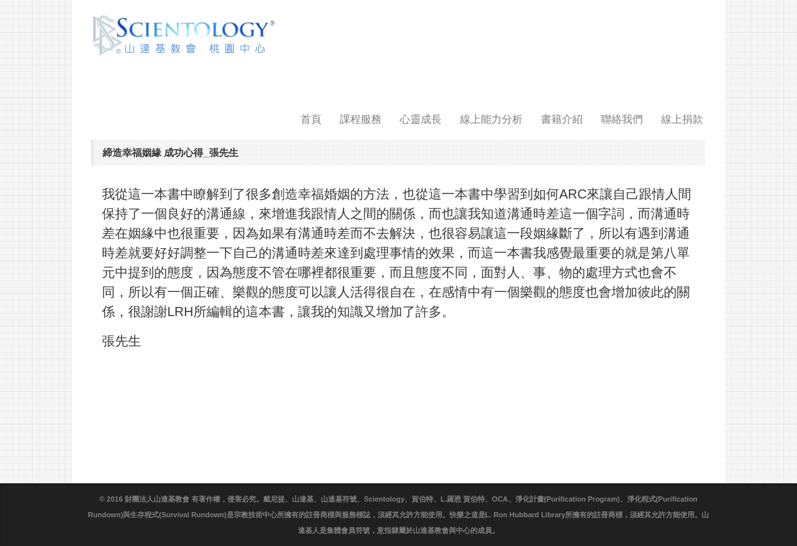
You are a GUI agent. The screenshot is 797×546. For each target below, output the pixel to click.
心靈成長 (421, 119)
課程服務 (361, 119)
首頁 (311, 119)
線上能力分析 (491, 119)
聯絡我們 (622, 119)
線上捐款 (682, 119)
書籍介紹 (562, 119)
